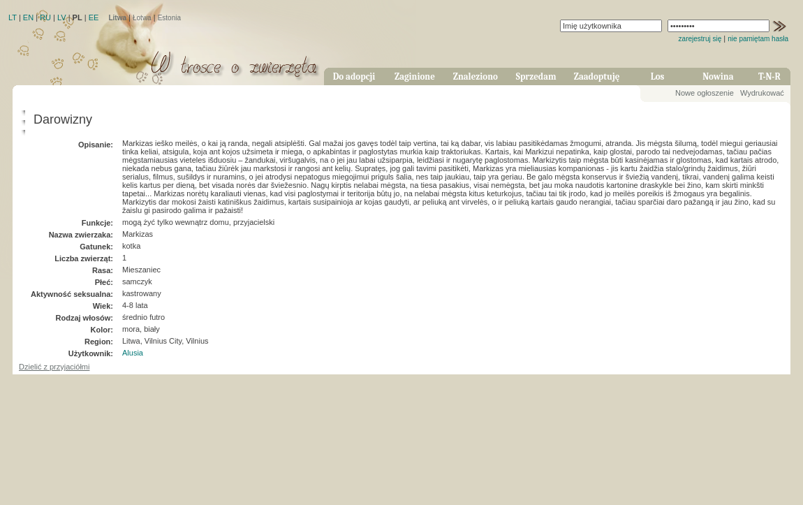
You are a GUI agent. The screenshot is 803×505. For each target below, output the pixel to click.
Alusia (132, 353)
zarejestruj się (700, 39)
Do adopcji (354, 76)
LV (61, 17)
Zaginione (415, 76)
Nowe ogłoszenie (704, 93)
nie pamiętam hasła (758, 39)
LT (12, 17)
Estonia (169, 18)
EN (28, 17)
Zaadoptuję (597, 76)
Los (658, 76)
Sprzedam (536, 76)
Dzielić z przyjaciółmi (54, 367)
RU (45, 17)
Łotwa (142, 18)
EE (94, 17)
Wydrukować (762, 93)
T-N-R (769, 76)
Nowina (717, 76)
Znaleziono (475, 76)
